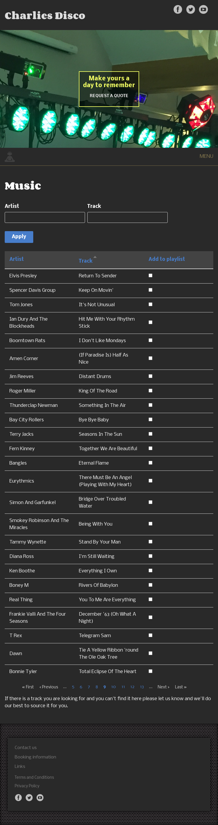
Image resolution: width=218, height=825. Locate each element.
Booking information (35, 757)
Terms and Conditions (34, 778)
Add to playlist (167, 259)
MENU (206, 156)
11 (123, 687)
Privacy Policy (27, 786)
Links (20, 766)
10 (113, 687)
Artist (12, 206)
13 (142, 687)
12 (132, 687)
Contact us (26, 748)
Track (94, 206)
